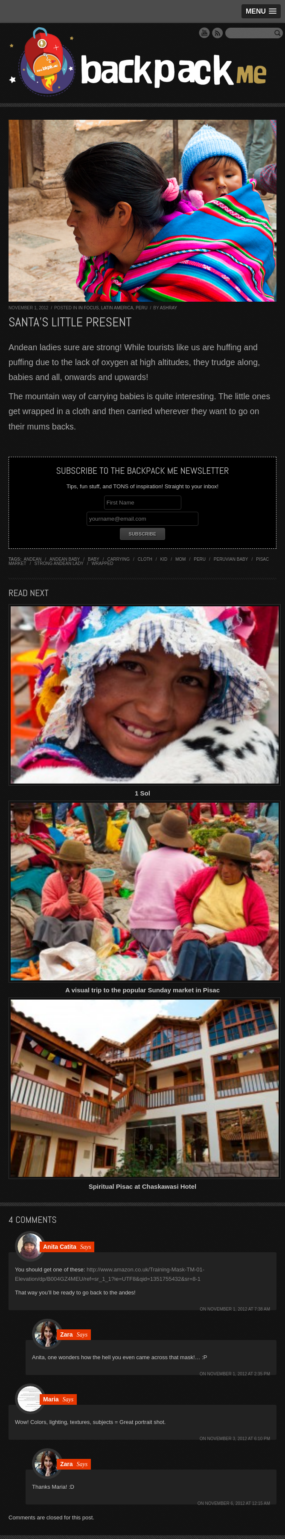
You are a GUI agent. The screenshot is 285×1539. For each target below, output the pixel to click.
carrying (118, 559)
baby (93, 559)
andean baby (64, 559)
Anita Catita (59, 1246)
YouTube (204, 32)
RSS (217, 32)
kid (164, 559)
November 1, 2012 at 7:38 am (238, 1309)
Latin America (117, 307)
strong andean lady (59, 563)
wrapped (102, 563)
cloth (145, 559)
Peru (142, 307)
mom (180, 559)
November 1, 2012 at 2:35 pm (238, 1374)
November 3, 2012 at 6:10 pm (238, 1438)
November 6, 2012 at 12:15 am (237, 1503)
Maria (51, 1399)
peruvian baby (231, 559)
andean (33, 559)
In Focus (89, 307)
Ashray (168, 307)
